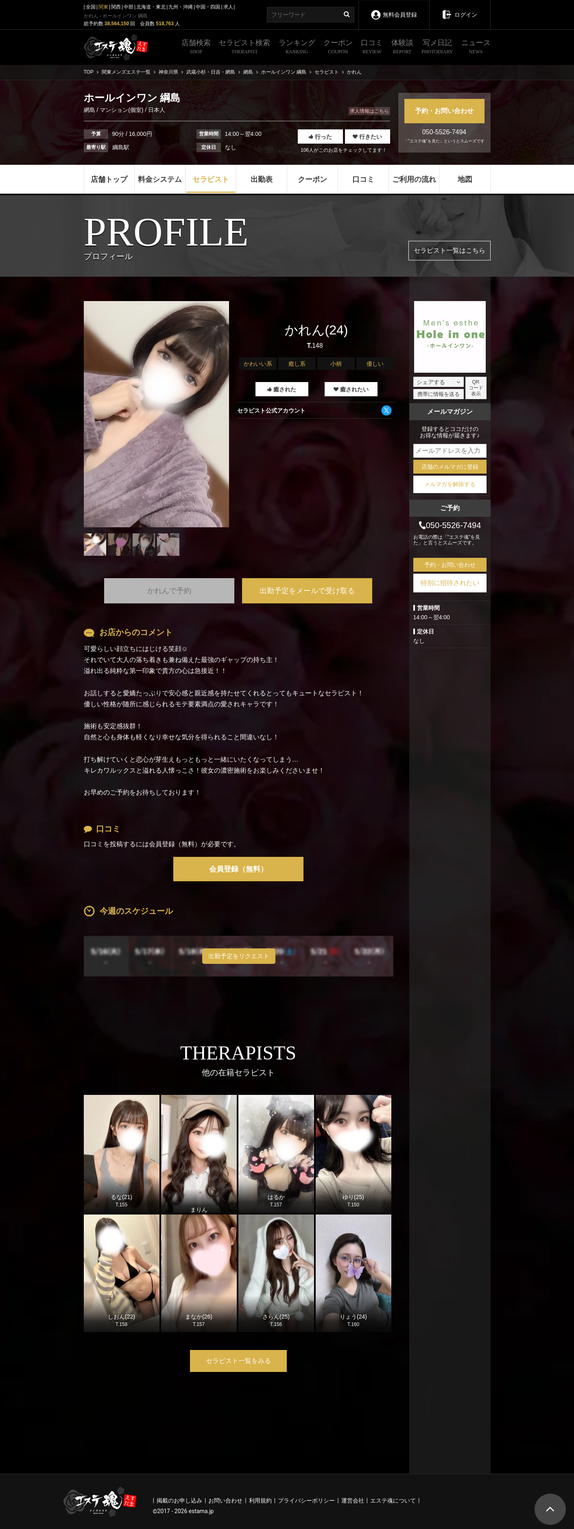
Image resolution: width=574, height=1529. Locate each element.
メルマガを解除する (450, 484)
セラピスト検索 (244, 48)
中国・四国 (208, 7)
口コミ (372, 48)
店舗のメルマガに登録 (449, 466)
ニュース (476, 48)
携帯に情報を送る (438, 394)
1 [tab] (156, 562)
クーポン (338, 48)
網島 (90, 110)
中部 (128, 7)
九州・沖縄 (180, 7)
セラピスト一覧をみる (238, 1360)
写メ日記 (437, 48)
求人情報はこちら (369, 111)
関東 (103, 7)
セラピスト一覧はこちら (449, 250)
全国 (91, 7)
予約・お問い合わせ (444, 110)
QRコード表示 (476, 388)
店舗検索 (196, 48)
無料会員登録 (393, 9)
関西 (116, 7)
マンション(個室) (121, 110)
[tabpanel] (156, 414)
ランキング (297, 48)
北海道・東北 (151, 7)
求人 (228, 7)
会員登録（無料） (238, 869)
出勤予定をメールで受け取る (307, 591)
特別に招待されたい (450, 582)
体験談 (402, 48)
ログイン (459, 9)
